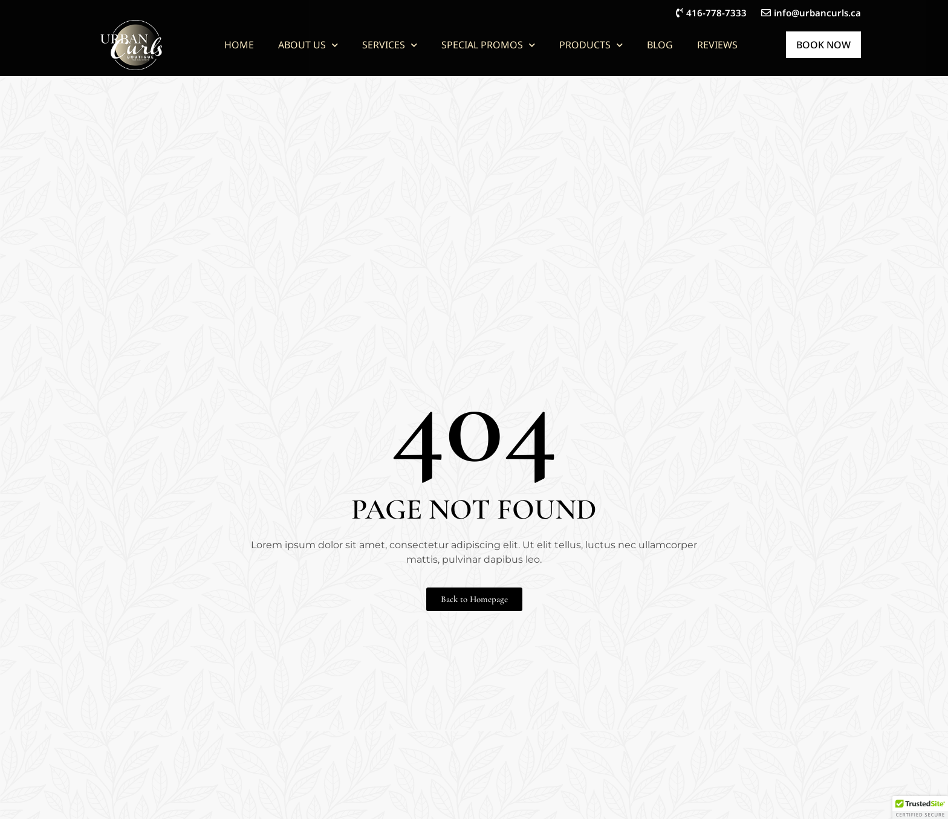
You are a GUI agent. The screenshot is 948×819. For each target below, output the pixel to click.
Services (389, 45)
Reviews (717, 44)
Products (591, 45)
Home (239, 44)
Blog (660, 44)
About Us (308, 45)
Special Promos (488, 45)
